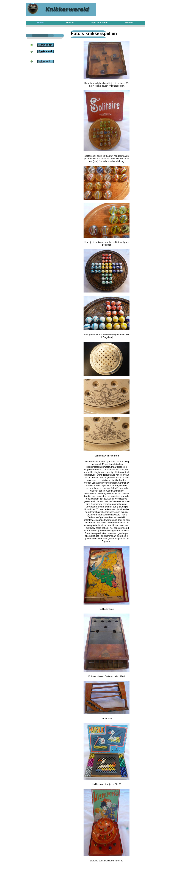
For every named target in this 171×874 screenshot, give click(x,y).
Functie (129, 22)
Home (40, 22)
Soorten (70, 22)
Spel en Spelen (99, 22)
